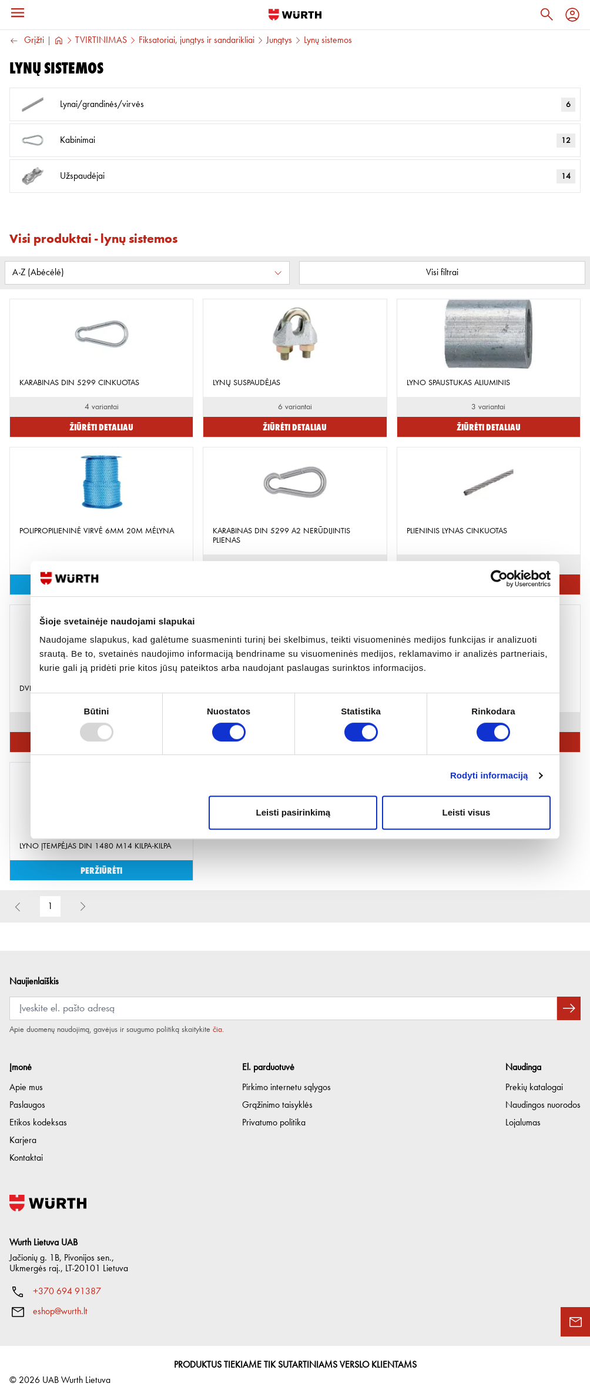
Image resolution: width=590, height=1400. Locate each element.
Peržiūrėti (101, 870)
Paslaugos (27, 1105)
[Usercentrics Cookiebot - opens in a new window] (499, 578)
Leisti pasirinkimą (293, 812)
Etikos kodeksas (38, 1123)
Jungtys (279, 40)
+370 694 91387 (67, 1292)
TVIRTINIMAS (101, 40)
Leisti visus (466, 812)
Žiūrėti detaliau (101, 426)
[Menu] (17, 13)
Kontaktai (26, 1158)
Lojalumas (523, 1123)
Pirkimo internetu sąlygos (286, 1087)
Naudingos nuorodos (543, 1105)
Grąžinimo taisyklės (277, 1105)
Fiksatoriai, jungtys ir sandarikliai (196, 40)
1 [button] (50, 906)
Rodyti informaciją (489, 775)
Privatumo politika (274, 1123)
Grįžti (26, 40)
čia (217, 1029)
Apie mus (26, 1087)
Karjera (22, 1140)
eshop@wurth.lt (60, 1312)
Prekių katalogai (534, 1087)
